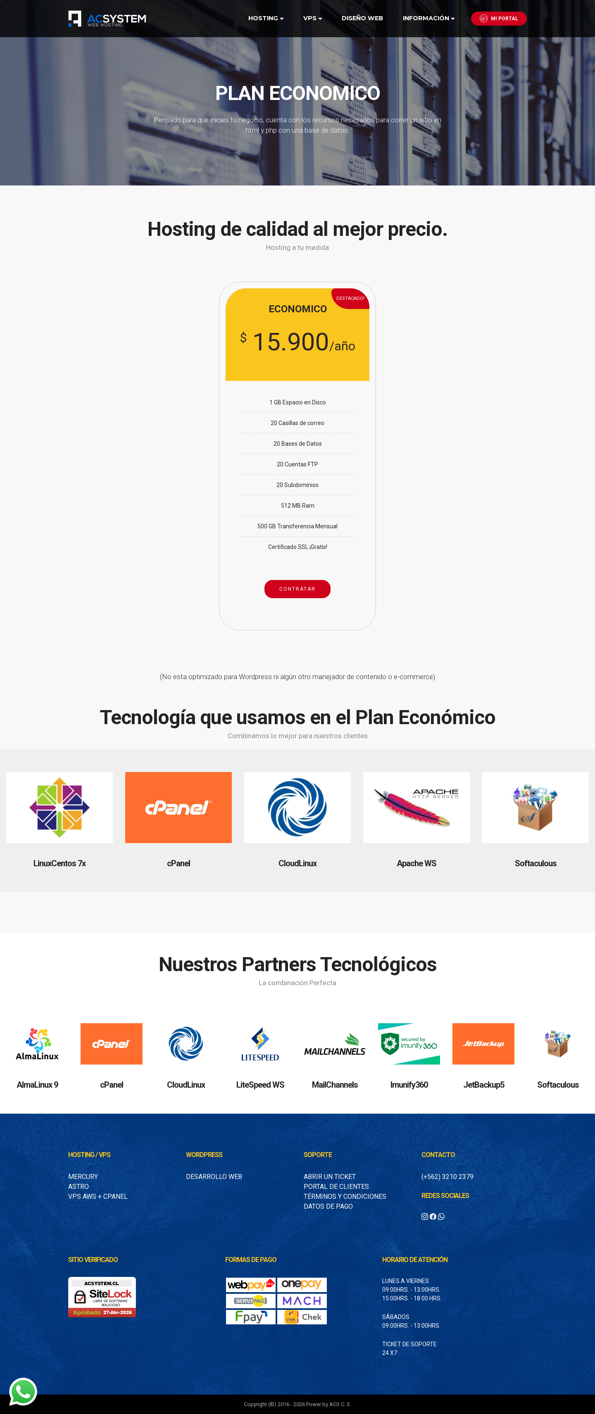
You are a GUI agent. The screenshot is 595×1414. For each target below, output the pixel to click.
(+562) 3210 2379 (447, 1177)
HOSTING (263, 18)
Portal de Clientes (336, 1187)
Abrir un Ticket (330, 1177)
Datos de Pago (328, 1206)
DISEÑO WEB (362, 18)
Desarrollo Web (214, 1177)
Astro (78, 1187)
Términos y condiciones (345, 1196)
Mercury (83, 1177)
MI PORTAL (499, 18)
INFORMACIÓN (426, 18)
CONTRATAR (297, 589)
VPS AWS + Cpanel (98, 1196)
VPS (310, 18)
